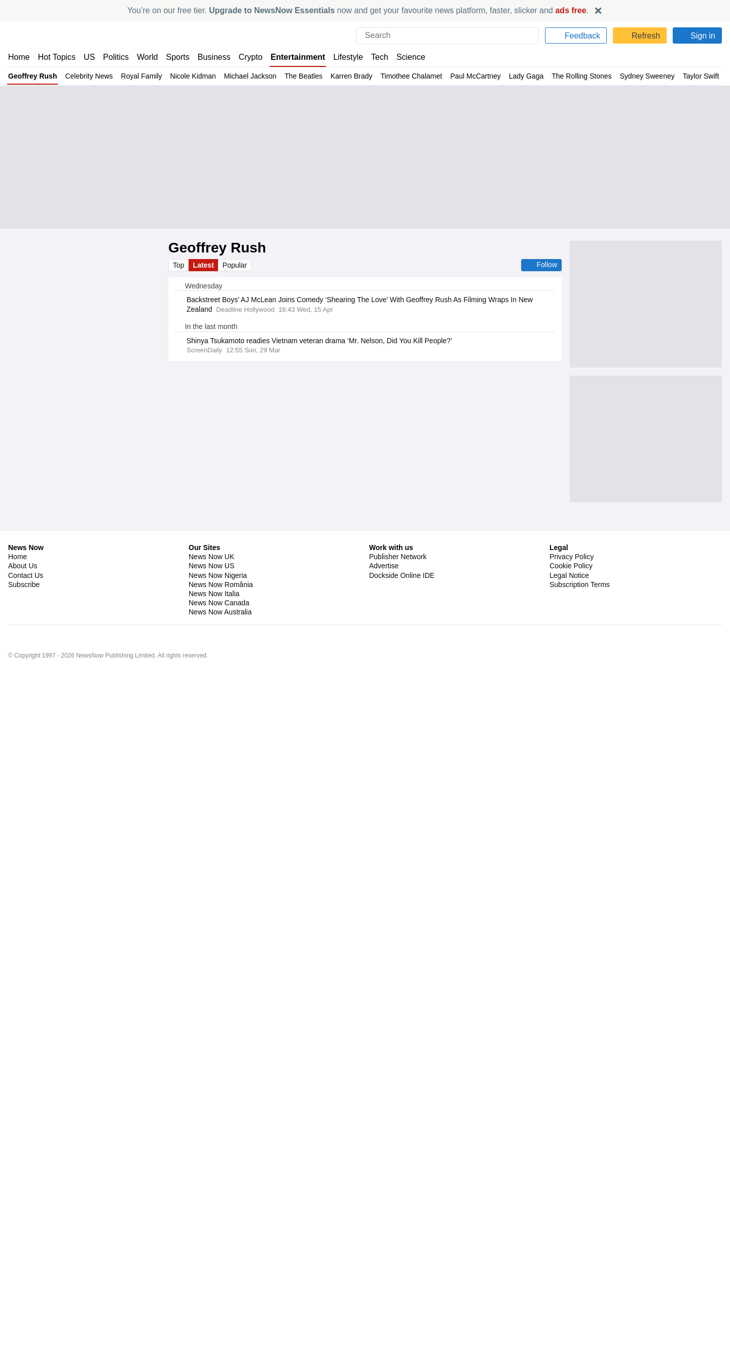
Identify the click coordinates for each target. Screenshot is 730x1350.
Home (18, 57)
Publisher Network (398, 1234)
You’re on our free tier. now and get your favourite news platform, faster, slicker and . (358, 10)
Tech (383, 57)
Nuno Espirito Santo (248, 1095)
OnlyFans (290, 710)
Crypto (252, 57)
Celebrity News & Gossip (276, 629)
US (89, 57)
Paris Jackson (206, 802)
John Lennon (277, 1003)
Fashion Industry (209, 656)
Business (215, 57)
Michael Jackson (247, 76)
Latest (204, 265)
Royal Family (140, 76)
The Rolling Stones (581, 76)
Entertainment (299, 57)
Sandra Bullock (207, 683)
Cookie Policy (571, 1243)
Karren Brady (350, 76)
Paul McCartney (476, 76)
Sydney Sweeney (647, 76)
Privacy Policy (571, 1234)
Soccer (281, 1068)
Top (179, 265)
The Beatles (301, 76)
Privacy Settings (575, 1271)
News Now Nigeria (217, 1253)
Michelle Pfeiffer (208, 710)
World (148, 57)
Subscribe (24, 1262)
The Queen (201, 483)
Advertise (384, 1243)
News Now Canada (218, 1280)
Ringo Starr (244, 976)
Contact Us (25, 1253)
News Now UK (210, 1234)
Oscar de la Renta (211, 629)
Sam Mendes (204, 976)
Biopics (276, 976)
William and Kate (294, 483)
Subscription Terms (581, 1262)
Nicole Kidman (190, 76)
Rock (236, 922)
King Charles (230, 537)
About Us (23, 1243)
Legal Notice (569, 1253)
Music (194, 949)
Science (413, 57)
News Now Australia (220, 1290)
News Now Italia (214, 1271)
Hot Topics (57, 57)
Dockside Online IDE (400, 1253)
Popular (236, 265)
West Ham (200, 1068)
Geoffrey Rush (32, 76)
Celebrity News (88, 76)
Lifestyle (351, 57)
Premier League (243, 1068)
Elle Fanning (254, 710)
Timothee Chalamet (411, 76)
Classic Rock (204, 922)
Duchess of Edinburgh (216, 564)
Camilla (249, 509)
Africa (194, 776)
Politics (116, 57)
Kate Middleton (244, 483)
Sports (179, 57)
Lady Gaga (526, 76)
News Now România (220, 1262)
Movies (326, 629)
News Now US (211, 1243)
